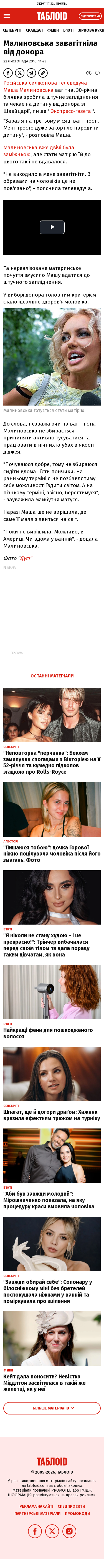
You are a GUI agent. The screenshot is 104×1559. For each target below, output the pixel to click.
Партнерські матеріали (37, 1513)
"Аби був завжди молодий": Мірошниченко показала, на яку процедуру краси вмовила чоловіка (48, 1200)
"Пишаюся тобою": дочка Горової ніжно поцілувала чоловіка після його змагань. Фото (52, 854)
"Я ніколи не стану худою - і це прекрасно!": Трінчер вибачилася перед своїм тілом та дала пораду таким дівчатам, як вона (46, 945)
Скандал (34, 30)
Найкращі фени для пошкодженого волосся (48, 1033)
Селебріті (12, 30)
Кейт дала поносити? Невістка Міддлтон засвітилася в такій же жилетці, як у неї (44, 1383)
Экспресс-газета (71, 111)
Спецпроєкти (71, 1506)
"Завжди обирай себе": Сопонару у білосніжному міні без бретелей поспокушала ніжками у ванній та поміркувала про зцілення (47, 1291)
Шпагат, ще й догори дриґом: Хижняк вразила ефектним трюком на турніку (51, 1115)
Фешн (53, 30)
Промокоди (77, 1513)
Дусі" (26, 558)
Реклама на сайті (36, 1506)
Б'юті (68, 30)
